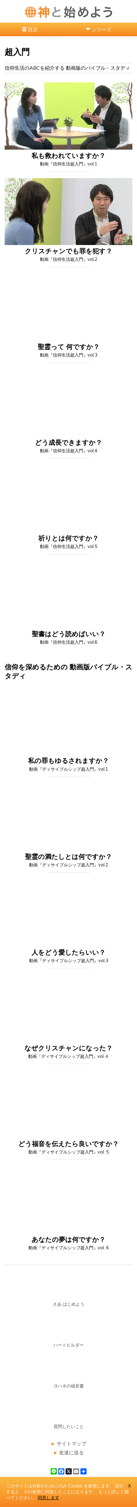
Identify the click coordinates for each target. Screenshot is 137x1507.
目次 (33, 29)
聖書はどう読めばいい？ (68, 634)
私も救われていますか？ (68, 155)
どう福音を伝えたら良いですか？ (68, 1144)
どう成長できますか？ (68, 442)
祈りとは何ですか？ (68, 538)
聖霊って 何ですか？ (69, 347)
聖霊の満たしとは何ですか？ (68, 856)
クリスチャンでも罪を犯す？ (68, 251)
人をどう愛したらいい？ (68, 952)
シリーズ (101, 29)
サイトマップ (71, 1443)
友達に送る (71, 1452)
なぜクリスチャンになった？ (68, 1048)
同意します (48, 1497)
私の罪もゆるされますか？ (68, 760)
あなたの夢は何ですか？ (68, 1239)
